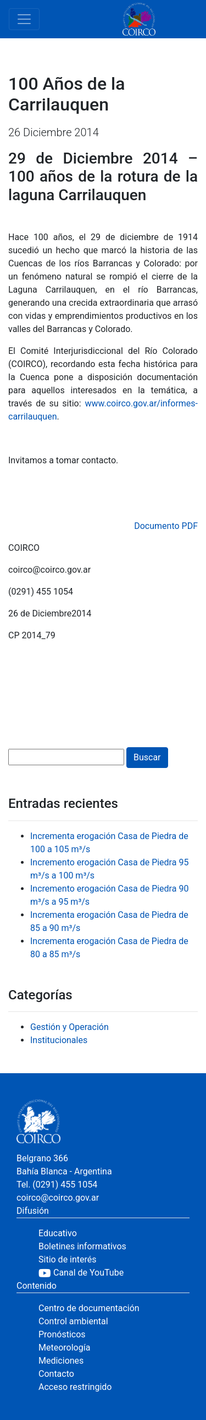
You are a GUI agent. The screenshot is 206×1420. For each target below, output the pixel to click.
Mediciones (60, 1360)
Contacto (56, 1374)
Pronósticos (62, 1334)
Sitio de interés (67, 1259)
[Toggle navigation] (24, 19)
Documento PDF (166, 526)
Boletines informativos (82, 1246)
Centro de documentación (89, 1308)
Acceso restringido (75, 1387)
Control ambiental (73, 1321)
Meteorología (64, 1347)
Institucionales (58, 1040)
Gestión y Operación (69, 1027)
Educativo (57, 1233)
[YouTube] (114, 1272)
